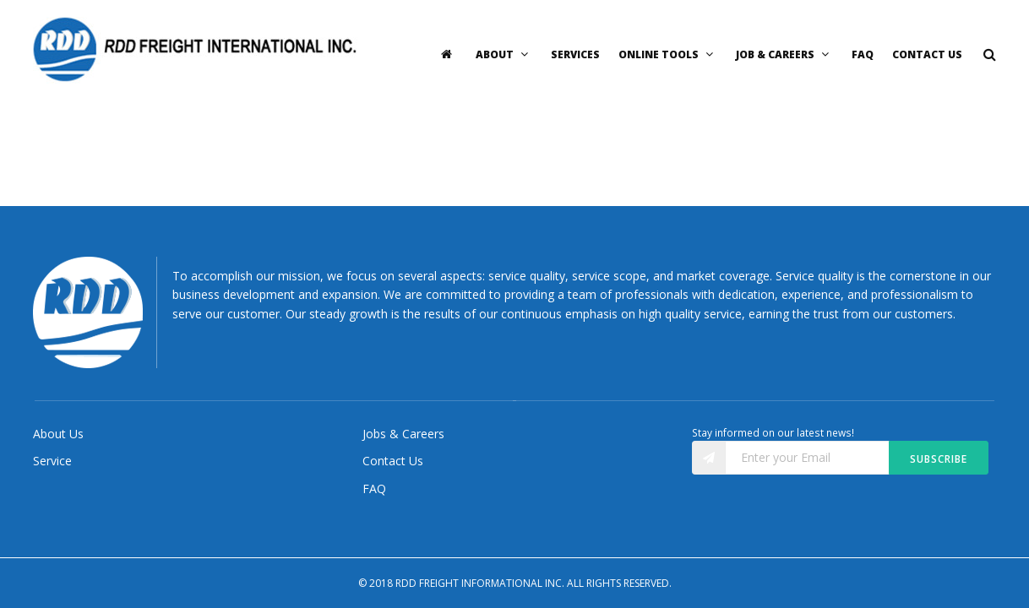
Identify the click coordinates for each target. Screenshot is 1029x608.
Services (575, 54)
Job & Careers (784, 54)
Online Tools (667, 54)
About (504, 54)
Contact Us (927, 54)
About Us (58, 434)
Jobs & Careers (403, 434)
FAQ (863, 54)
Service (52, 461)
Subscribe (938, 459)
